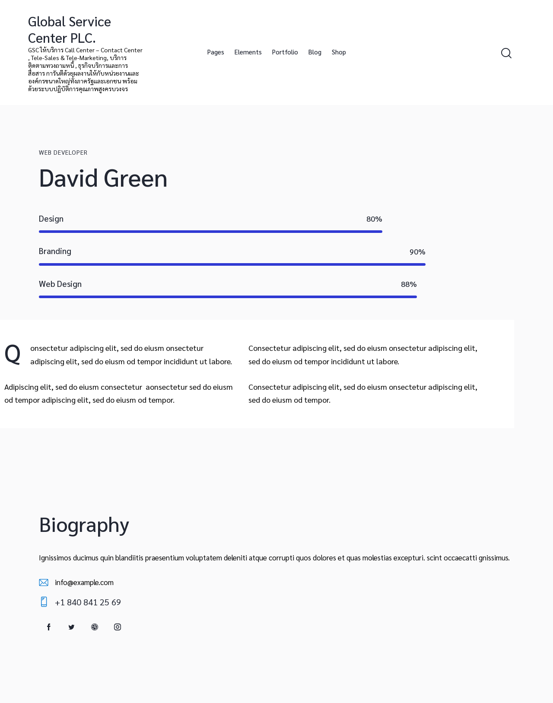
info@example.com (84, 582)
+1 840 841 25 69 (88, 602)
